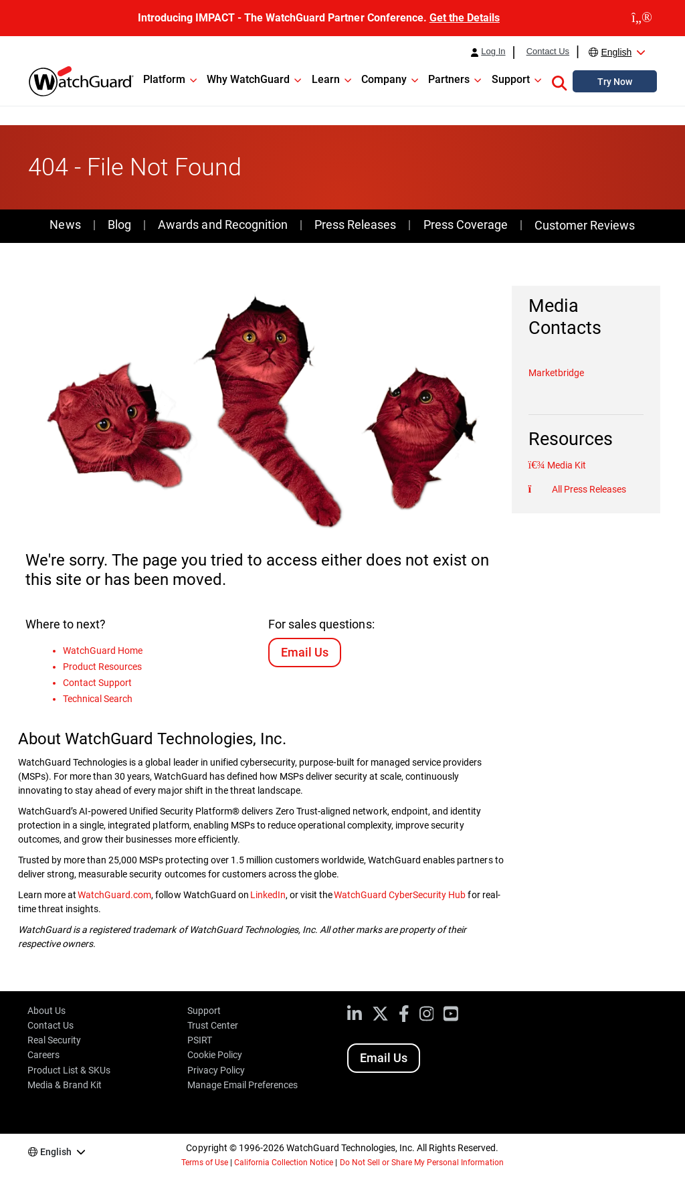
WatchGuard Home (102, 650)
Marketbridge (556, 372)
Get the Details (464, 17)
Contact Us (547, 52)
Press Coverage (465, 225)
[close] (641, 18)
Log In (493, 52)
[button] (559, 81)
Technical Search (97, 698)
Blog (119, 225)
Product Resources (102, 666)
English (616, 52)
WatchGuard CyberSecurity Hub (400, 894)
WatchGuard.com (114, 894)
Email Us (304, 652)
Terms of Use (204, 1162)
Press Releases (355, 225)
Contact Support (97, 682)
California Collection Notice (283, 1162)
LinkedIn (268, 894)
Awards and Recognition (222, 225)
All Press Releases (588, 489)
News (65, 225)
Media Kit (565, 465)
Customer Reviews (584, 225)
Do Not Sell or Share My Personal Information (422, 1162)
